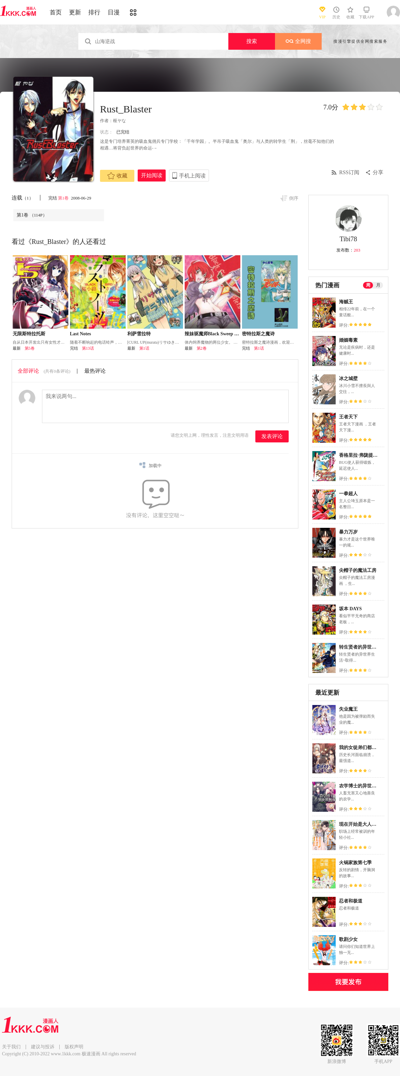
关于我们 (11, 1046)
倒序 (293, 198)
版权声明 (74, 1046)
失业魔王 (348, 709)
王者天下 (348, 416)
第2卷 (202, 348)
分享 (378, 172)
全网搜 (298, 41)
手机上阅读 (192, 175)
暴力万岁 (348, 531)
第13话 (88, 348)
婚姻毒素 (348, 340)
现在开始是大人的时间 (362, 824)
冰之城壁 (348, 378)
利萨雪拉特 (139, 333)
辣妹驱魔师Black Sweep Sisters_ (217, 333)
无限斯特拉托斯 (29, 333)
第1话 (144, 348)
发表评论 (272, 436)
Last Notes (80, 333)
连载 (22, 198)
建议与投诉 (42, 1046)
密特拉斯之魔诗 (258, 333)
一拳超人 (348, 493)
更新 (75, 12)
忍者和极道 (350, 901)
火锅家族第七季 (355, 862)
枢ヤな (119, 120)
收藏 (117, 176)
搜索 (251, 41)
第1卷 (64, 198)
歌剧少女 (348, 939)
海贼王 (346, 301)
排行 (94, 12)
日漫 (114, 12)
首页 (56, 12)
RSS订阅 (349, 172)
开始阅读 (151, 175)
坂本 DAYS (350, 608)
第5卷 (30, 348)
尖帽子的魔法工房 (357, 570)
